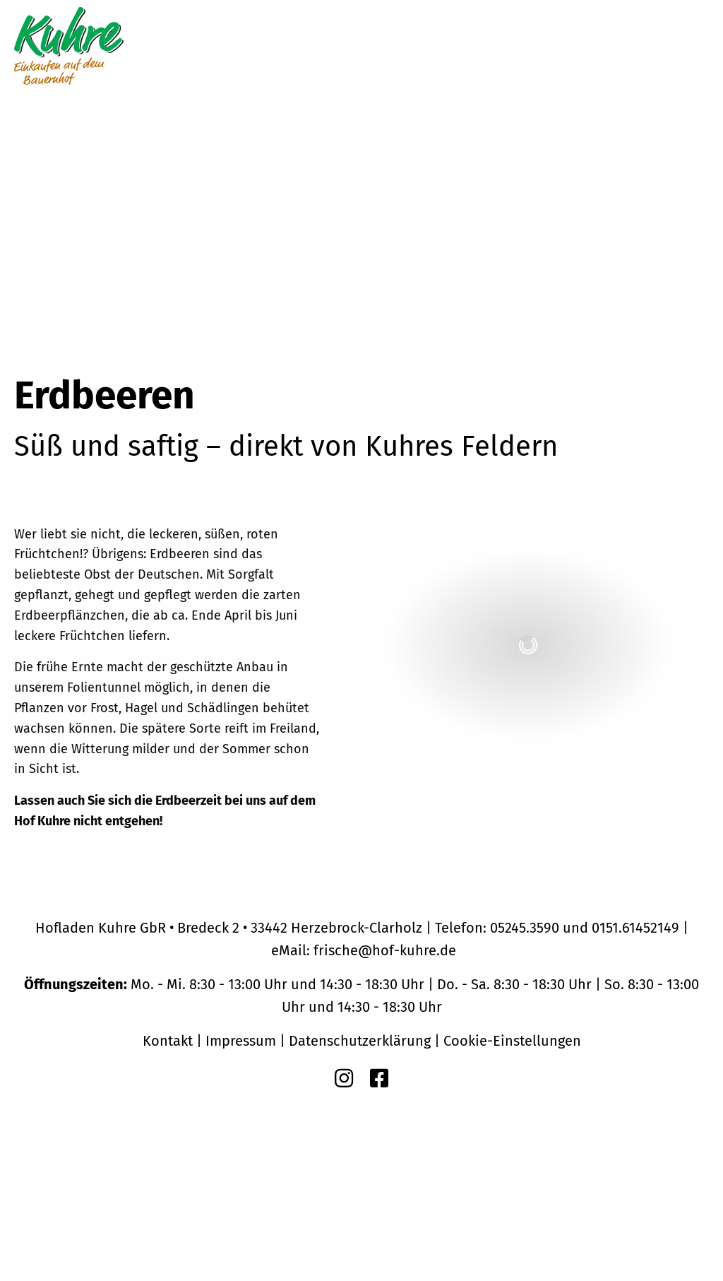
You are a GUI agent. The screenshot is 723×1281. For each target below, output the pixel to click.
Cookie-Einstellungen (512, 1040)
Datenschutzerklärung (360, 1040)
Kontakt (168, 1040)
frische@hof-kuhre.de (384, 950)
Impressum (240, 1040)
